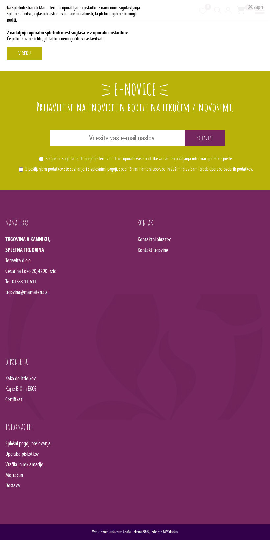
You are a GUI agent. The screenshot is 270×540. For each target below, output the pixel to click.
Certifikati (14, 400)
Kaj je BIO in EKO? (21, 389)
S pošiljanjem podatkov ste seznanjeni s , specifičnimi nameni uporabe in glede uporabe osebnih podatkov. (139, 169)
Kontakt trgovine (153, 250)
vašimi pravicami (185, 169)
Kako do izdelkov (20, 379)
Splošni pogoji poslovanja (28, 444)
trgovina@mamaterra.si (26, 292)
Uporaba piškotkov (22, 454)
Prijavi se (205, 137)
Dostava (12, 486)
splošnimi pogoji (104, 169)
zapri (255, 7)
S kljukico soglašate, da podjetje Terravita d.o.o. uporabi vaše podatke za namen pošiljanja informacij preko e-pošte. (139, 158)
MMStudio (170, 531)
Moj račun (14, 475)
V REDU (24, 53)
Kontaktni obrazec (154, 240)
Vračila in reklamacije (24, 465)
